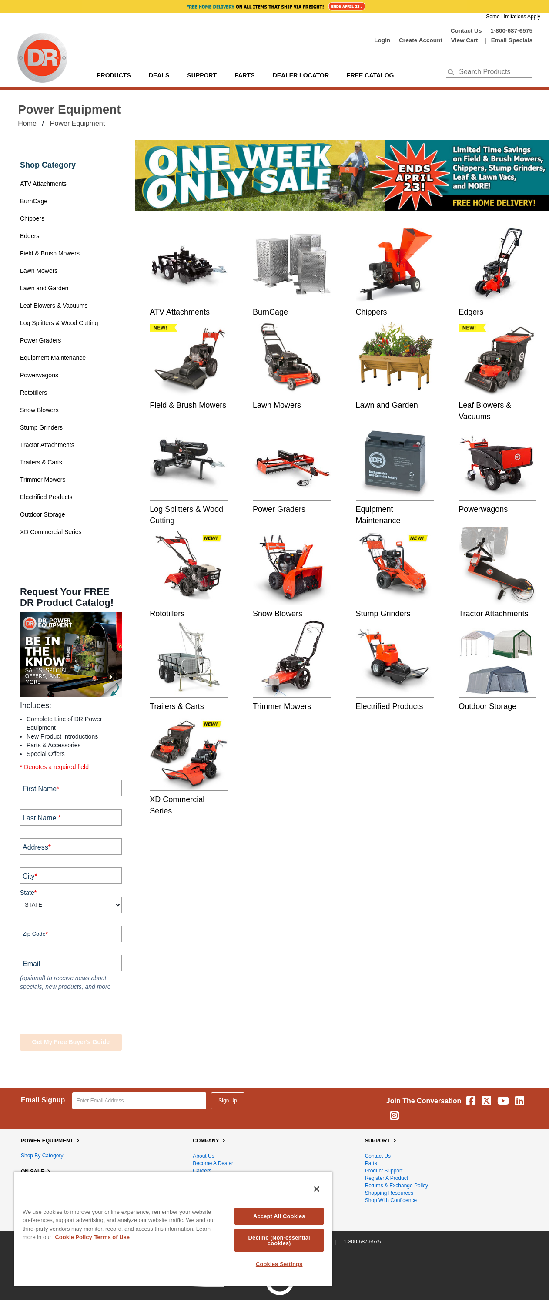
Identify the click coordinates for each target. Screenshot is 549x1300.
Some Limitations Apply (513, 16)
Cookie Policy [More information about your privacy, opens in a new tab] (73, 1237)
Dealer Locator (301, 75)
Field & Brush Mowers (50, 253)
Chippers (33, 218)
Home (27, 123)
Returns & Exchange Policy (396, 1185)
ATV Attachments (43, 183)
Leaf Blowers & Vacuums (53, 305)
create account (420, 40)
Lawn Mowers (38, 270)
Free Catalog (370, 75)
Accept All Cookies (279, 1216)
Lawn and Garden (44, 288)
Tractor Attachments (47, 444)
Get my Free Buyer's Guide (71, 1041)
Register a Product (386, 1178)
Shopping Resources (389, 1193)
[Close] (316, 1189)
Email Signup (43, 1100)
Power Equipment (77, 123)
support (202, 75)
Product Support (384, 1171)
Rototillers (33, 392)
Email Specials (511, 40)
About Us (203, 1156)
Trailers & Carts (41, 462)
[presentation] (73, 1013)
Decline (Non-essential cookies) (279, 1240)
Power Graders (40, 340)
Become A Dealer (213, 1163)
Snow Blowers (39, 409)
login (382, 40)
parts (244, 75)
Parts (371, 1163)
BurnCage (33, 201)
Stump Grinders (41, 427)
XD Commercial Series (51, 531)
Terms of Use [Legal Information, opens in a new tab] (112, 1237)
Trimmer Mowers (42, 479)
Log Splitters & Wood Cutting (59, 322)
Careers (202, 1171)
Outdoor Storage (42, 514)
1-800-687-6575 (511, 30)
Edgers (29, 235)
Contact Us (466, 30)
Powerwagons (39, 375)
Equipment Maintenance (53, 357)
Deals (159, 75)
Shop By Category (42, 1155)
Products (114, 75)
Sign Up (227, 1101)
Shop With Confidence (391, 1200)
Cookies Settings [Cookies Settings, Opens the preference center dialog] (279, 1264)
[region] (173, 1229)
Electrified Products (46, 497)
